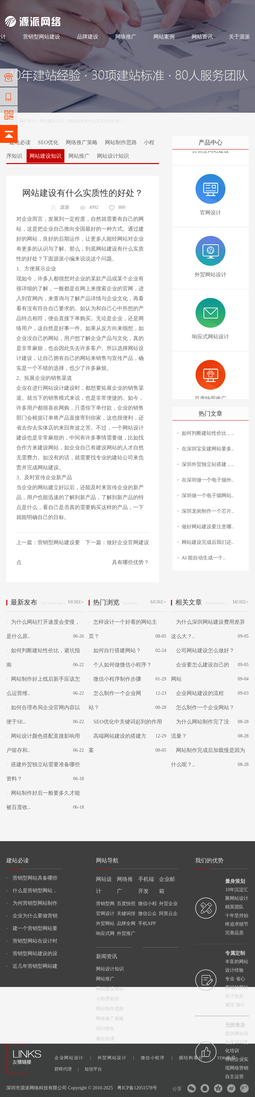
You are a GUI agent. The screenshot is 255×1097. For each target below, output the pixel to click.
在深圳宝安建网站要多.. (208, 448)
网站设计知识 (113, 156)
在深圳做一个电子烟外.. (208, 480)
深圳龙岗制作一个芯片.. (208, 511)
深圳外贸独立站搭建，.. (208, 464)
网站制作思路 (121, 142)
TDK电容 (230, 1057)
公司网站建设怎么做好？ (202, 650)
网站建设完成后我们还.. (208, 542)
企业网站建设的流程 (197, 693)
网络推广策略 (82, 142)
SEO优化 (48, 142)
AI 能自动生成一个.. (203, 557)
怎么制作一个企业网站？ (202, 707)
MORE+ (76, 602)
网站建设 (13, 7)
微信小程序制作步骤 (115, 679)
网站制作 (33, 7)
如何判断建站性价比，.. (208, 433)
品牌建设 (87, 36)
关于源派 (239, 36)
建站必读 (20, 142)
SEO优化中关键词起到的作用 (125, 721)
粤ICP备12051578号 (137, 1087)
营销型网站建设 (41, 36)
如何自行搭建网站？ (115, 650)
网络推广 (75, 7)
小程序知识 (107, 998)
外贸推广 (126, 933)
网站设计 (53, 7)
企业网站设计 (72, 1057)
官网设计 (105, 913)
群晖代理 (66, 1069)
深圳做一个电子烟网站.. (208, 495)
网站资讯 (202, 36)
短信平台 (93, 1069)
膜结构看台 (195, 1057)
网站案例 (164, 36)
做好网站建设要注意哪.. (208, 526)
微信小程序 (156, 1057)
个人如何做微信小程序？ (120, 664)
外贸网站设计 (116, 1057)
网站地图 (242, 7)
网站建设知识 (52, 121)
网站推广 (79, 156)
